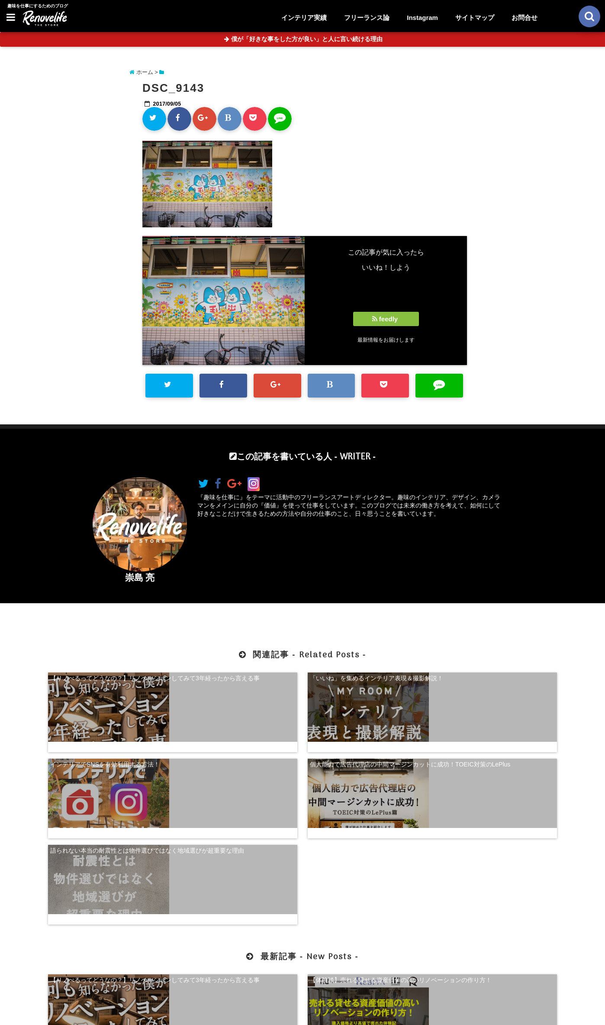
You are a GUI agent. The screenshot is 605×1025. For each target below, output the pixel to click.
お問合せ (524, 17)
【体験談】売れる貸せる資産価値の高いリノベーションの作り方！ (237, 861)
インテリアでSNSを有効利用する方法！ (364, 676)
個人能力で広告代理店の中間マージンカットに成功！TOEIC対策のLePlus (497, 680)
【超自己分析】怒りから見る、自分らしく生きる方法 (367, 861)
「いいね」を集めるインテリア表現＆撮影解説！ (237, 680)
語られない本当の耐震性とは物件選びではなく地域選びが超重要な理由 (107, 749)
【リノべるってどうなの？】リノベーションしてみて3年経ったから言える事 (107, 680)
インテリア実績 (304, 17)
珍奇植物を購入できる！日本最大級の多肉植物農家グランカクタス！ (497, 861)
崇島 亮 (140, 577)
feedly (386, 319)
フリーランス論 (366, 17)
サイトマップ (474, 17)
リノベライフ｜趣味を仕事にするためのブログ (284, 1013)
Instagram (422, 17)
